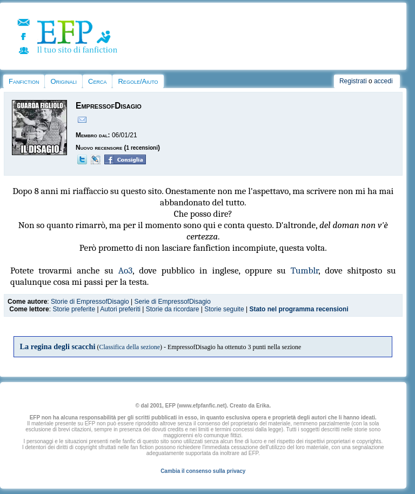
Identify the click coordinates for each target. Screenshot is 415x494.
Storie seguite (224, 309)
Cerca (97, 81)
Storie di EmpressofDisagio (90, 301)
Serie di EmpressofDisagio (173, 301)
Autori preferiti (120, 309)
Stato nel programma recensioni (298, 309)
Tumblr (304, 270)
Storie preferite (73, 309)
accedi (383, 81)
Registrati (353, 81)
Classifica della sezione (129, 347)
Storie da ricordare (172, 309)
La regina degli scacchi (57, 346)
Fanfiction (24, 81)
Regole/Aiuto (138, 81)
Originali (63, 81)
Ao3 (125, 270)
